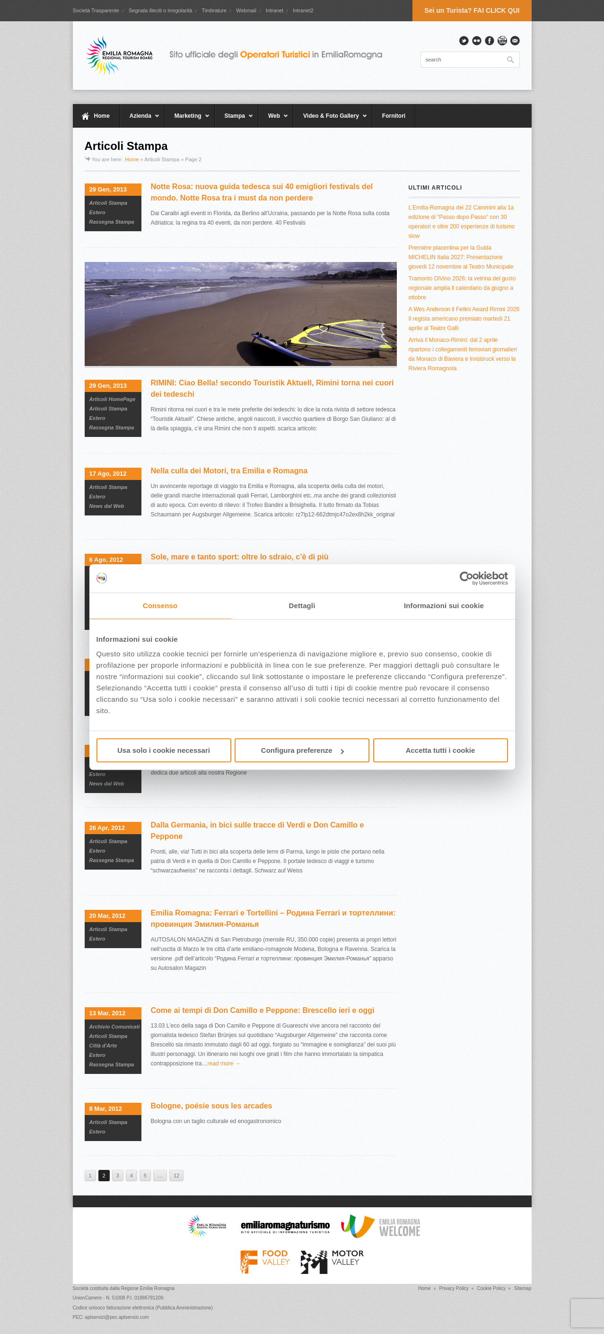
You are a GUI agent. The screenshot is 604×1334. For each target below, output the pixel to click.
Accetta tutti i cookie (440, 750)
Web (273, 120)
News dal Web (106, 506)
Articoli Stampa (108, 203)
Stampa (234, 120)
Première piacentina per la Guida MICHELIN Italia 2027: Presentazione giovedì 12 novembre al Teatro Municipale (461, 257)
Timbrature (214, 10)
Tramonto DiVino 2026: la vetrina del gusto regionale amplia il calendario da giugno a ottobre (462, 288)
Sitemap (523, 1288)
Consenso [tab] (160, 606)
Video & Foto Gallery (330, 120)
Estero (97, 212)
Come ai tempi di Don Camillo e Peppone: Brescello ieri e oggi (263, 1010)
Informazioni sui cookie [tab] (444, 606)
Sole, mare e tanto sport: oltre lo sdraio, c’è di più (240, 557)
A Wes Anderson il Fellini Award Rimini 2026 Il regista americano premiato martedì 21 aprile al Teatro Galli (464, 318)
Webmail (246, 10)
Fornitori (393, 116)
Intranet (274, 10)
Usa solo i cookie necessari (163, 750)
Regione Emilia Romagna (148, 1288)
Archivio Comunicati (114, 1026)
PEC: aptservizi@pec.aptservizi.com (111, 1317)
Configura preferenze (302, 750)
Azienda (140, 120)
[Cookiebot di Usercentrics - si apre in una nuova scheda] (466, 578)
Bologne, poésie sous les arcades (211, 1106)
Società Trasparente (96, 10)
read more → (224, 1063)
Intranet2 (303, 10)
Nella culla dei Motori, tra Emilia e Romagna (229, 471)
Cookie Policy (491, 1288)
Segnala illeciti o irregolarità (161, 10)
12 (176, 1175)
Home (102, 116)
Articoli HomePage (112, 399)
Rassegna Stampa (111, 222)
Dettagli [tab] (302, 606)
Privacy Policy (453, 1288)
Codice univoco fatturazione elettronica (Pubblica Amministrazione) (143, 1307)
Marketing (187, 120)
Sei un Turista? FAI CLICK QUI (471, 10)
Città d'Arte (103, 1045)
